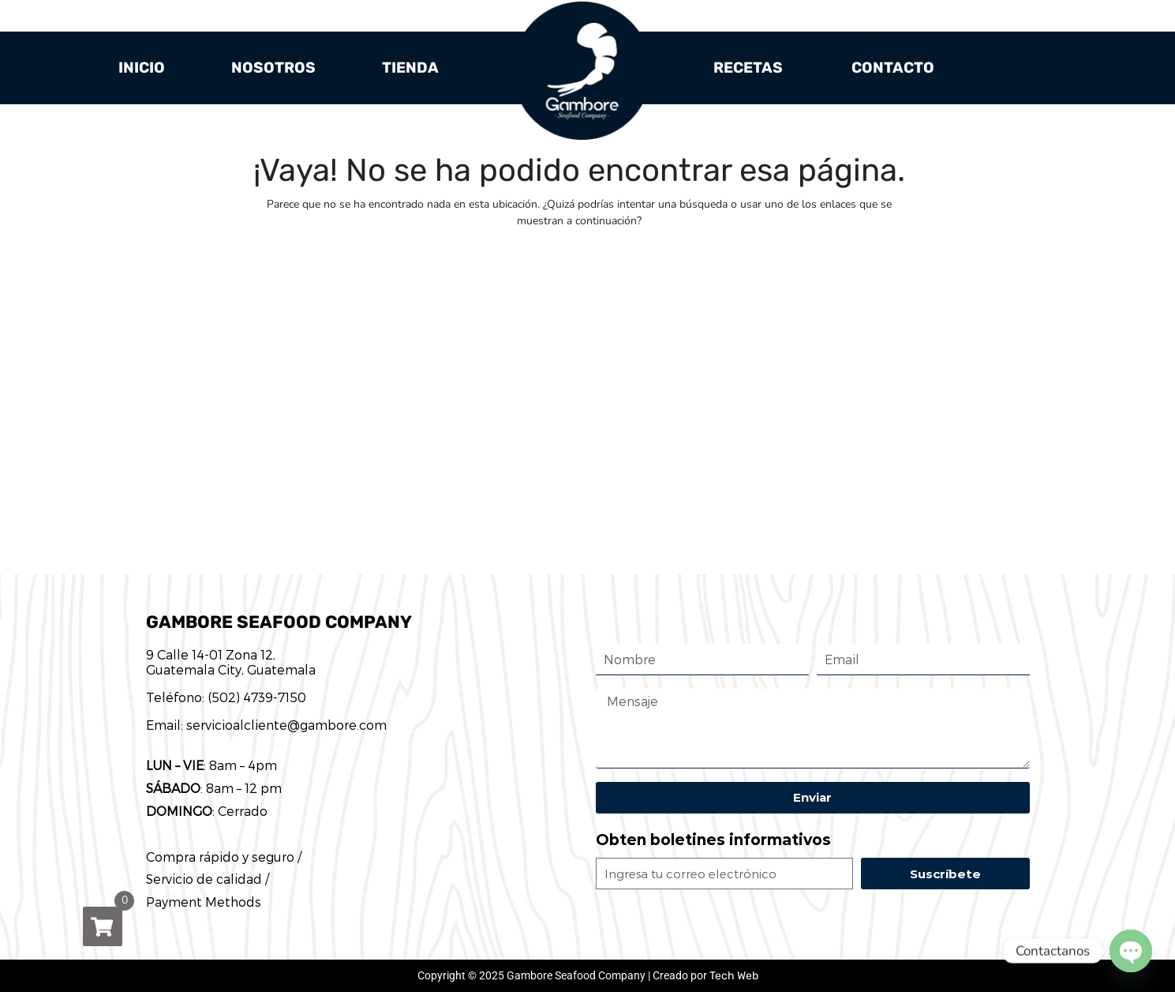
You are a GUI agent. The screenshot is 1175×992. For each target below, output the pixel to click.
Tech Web (733, 976)
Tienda (410, 67)
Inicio (141, 67)
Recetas (748, 67)
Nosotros (273, 67)
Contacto (892, 67)
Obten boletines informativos (713, 840)
